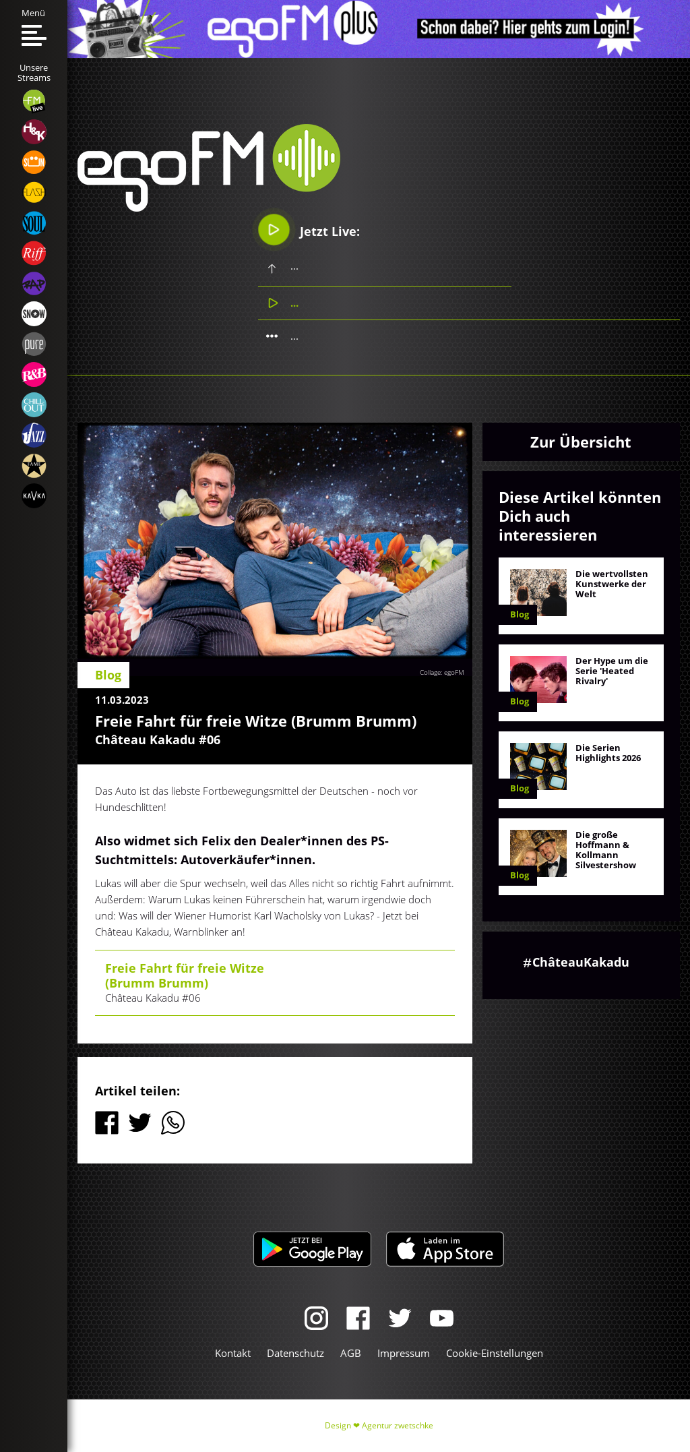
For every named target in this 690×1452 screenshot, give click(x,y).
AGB (350, 1353)
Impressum (403, 1353)
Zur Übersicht (580, 441)
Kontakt (233, 1353)
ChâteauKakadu (580, 962)
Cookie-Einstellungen (494, 1353)
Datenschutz (295, 1353)
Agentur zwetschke (397, 1425)
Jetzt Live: (309, 229)
